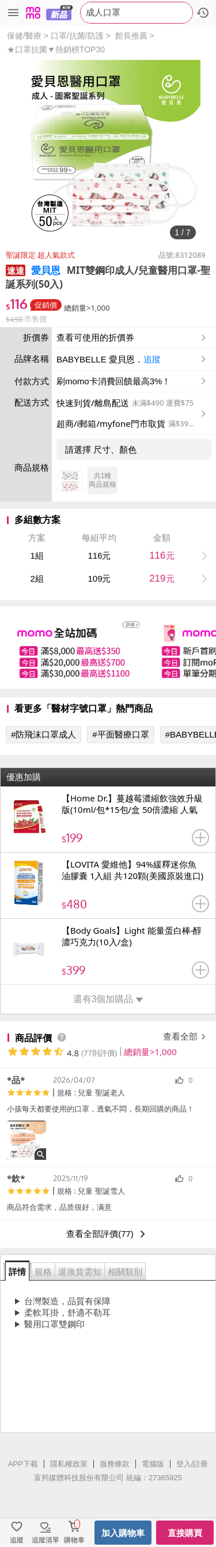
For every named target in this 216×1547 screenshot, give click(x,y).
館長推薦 (131, 35)
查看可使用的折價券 (132, 338)
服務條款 (115, 1464)
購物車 (74, 1540)
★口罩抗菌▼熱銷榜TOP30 (56, 49)
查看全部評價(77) (108, 1234)
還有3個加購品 (108, 999)
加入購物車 (123, 1533)
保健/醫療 (24, 35)
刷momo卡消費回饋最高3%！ (113, 381)
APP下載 (23, 1464)
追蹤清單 (45, 1540)
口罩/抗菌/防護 (77, 35)
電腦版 (153, 1464)
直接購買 (185, 1533)
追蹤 (152, 359)
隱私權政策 (69, 1464)
